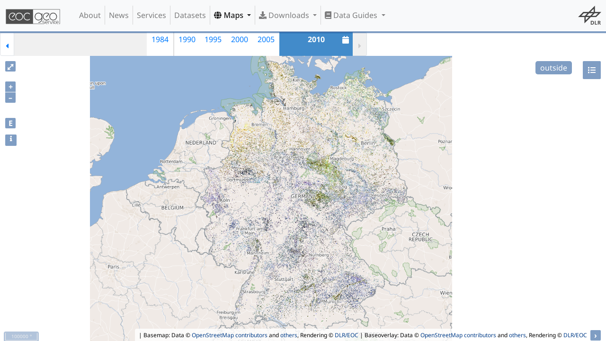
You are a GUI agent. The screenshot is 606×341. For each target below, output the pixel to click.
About (90, 15)
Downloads (285, 15)
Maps (229, 15)
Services (151, 15)
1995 (213, 39)
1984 (160, 39)
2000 (239, 39)
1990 (187, 39)
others (288, 335)
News (119, 15)
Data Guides (352, 15)
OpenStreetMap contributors (229, 335)
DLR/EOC (346, 335)
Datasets (190, 15)
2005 (266, 39)
